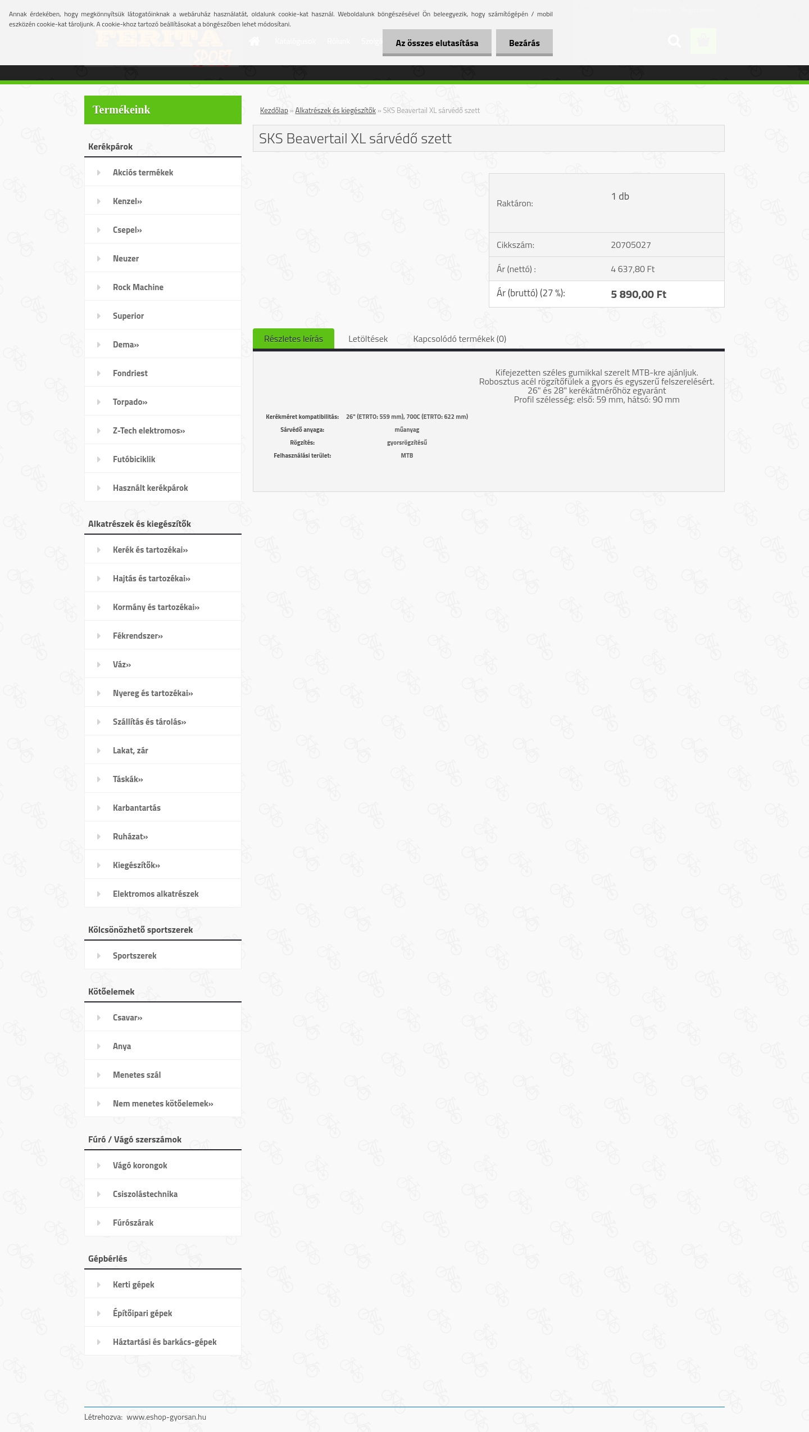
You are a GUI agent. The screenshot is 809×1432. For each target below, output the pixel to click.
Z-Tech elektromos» (149, 430)
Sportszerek (135, 955)
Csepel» (127, 229)
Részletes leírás (293, 338)
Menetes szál (137, 1074)
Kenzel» (127, 201)
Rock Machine (138, 287)
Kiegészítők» (136, 865)
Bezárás (523, 42)
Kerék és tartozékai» (150, 549)
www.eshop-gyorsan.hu (166, 1416)
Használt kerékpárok (150, 487)
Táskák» (128, 779)
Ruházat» (130, 836)
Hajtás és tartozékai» (151, 578)
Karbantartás (137, 807)
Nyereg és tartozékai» (153, 692)
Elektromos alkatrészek (156, 893)
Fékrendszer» (138, 635)
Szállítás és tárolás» (150, 721)
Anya (122, 1046)
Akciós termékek (143, 172)
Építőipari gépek (142, 1313)
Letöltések (368, 338)
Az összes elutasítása (434, 42)
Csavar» (127, 1017)
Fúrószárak (133, 1222)
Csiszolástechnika (145, 1193)
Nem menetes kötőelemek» (163, 1103)
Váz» (122, 664)
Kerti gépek (133, 1284)
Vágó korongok (140, 1165)
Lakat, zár (130, 750)
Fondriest (130, 373)
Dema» (126, 344)
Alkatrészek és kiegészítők (336, 110)
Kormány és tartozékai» (156, 606)
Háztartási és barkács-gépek (165, 1341)
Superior (128, 315)
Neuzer (126, 258)
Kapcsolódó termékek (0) (459, 338)
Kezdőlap (274, 110)
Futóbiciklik (134, 459)
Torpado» (130, 401)
